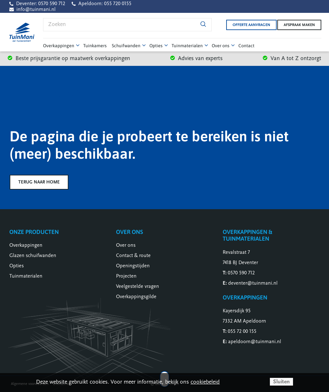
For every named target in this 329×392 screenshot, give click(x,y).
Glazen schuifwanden (32, 255)
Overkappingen (25, 245)
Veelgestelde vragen (137, 286)
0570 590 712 (241, 273)
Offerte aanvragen (247, 24)
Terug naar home (39, 182)
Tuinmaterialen (25, 276)
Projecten (126, 276)
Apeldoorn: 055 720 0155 (104, 3)
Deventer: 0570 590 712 (40, 3)
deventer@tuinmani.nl (253, 283)
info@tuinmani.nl (36, 9)
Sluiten (281, 381)
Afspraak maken (299, 24)
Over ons (126, 245)
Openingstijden (133, 266)
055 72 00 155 (242, 331)
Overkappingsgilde (136, 296)
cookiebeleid (205, 382)
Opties (16, 266)
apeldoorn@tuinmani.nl (254, 341)
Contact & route (133, 255)
